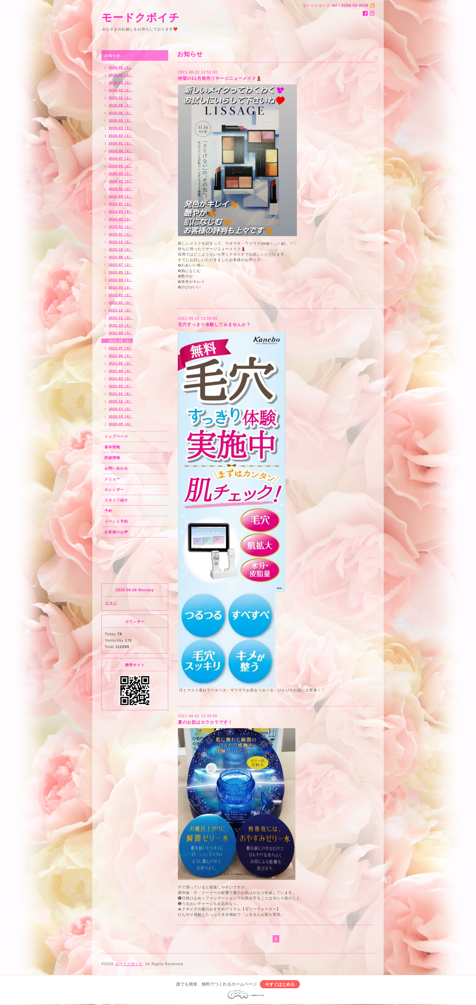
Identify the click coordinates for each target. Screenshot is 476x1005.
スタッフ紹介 (116, 500)
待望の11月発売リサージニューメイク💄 (220, 78)
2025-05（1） (121, 120)
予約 (108, 511)
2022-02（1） (121, 295)
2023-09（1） (121, 196)
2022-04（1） (121, 280)
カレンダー (114, 489)
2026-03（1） (121, 82)
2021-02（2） (121, 386)
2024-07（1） (121, 158)
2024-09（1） (121, 151)
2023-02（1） (121, 227)
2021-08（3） (121, 340)
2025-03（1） (121, 128)
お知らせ (112, 55)
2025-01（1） (121, 143)
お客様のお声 (116, 532)
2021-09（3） (121, 333)
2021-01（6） (121, 394)
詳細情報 (112, 458)
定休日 (111, 603)
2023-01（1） (121, 234)
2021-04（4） (121, 371)
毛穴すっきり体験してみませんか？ (214, 324)
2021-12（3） (121, 310)
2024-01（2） (121, 189)
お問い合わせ (116, 468)
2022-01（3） (121, 302)
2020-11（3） (121, 409)
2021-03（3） (121, 378)
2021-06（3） (121, 356)
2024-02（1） (121, 181)
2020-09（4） (121, 424)
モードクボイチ (140, 17)
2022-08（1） (121, 257)
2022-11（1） (121, 242)
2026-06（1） (121, 67)
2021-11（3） (121, 318)
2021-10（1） (121, 325)
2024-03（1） (121, 173)
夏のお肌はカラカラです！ (205, 722)
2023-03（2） (121, 219)
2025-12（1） (121, 98)
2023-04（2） (121, 211)
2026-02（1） (121, 90)
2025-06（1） (121, 113)
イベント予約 (116, 521)
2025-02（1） (121, 136)
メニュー (112, 479)
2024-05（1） (121, 166)
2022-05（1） (121, 272)
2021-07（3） (121, 348)
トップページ (116, 436)
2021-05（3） (121, 363)
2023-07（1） (121, 204)
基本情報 (112, 447)
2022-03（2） (121, 287)
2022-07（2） (121, 265)
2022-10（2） (121, 249)
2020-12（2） (121, 401)
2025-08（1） (121, 105)
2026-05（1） (121, 75)
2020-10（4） (121, 416)
